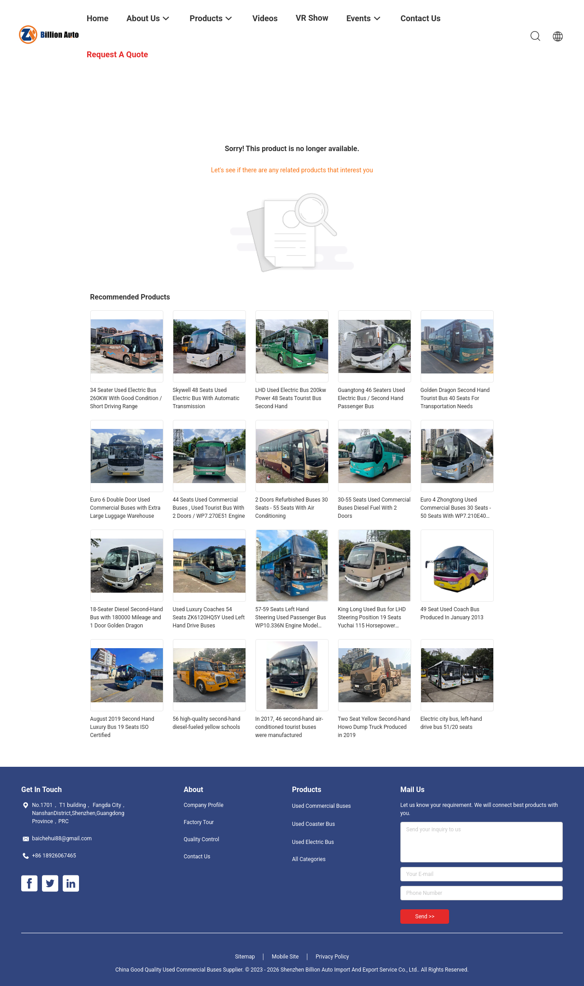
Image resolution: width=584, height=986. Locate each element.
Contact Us (197, 856)
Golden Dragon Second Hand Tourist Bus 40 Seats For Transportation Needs (455, 398)
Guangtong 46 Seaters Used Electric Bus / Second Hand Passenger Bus (371, 398)
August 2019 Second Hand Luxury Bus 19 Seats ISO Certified (122, 727)
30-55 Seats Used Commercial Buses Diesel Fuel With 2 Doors (374, 508)
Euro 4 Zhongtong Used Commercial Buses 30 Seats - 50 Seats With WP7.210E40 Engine (456, 508)
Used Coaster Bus (313, 824)
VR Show (312, 18)
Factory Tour (199, 822)
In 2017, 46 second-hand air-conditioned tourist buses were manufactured (289, 727)
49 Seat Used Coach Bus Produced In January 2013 (452, 613)
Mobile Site (285, 957)
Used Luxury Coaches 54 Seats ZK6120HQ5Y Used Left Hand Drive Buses (209, 617)
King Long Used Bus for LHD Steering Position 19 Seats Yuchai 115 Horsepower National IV (372, 618)
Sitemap (245, 957)
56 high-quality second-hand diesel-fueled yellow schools (207, 723)
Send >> (424, 916)
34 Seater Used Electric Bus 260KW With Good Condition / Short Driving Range (126, 398)
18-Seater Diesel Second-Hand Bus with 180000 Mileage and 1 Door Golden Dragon (126, 617)
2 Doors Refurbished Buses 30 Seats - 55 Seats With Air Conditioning (291, 508)
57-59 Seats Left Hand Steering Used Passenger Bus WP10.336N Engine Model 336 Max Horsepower (290, 618)
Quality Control (201, 839)
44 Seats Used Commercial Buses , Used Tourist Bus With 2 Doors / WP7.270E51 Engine (209, 508)
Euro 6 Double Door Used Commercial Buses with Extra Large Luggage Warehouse (125, 508)
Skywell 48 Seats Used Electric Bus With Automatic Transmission (206, 398)
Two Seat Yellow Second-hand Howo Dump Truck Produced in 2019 (374, 727)
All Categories (308, 859)
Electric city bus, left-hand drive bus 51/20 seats (451, 723)
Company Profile (203, 805)
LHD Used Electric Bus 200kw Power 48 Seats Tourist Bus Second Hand (290, 398)
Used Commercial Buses (321, 806)
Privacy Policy (332, 957)
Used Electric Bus (313, 842)
